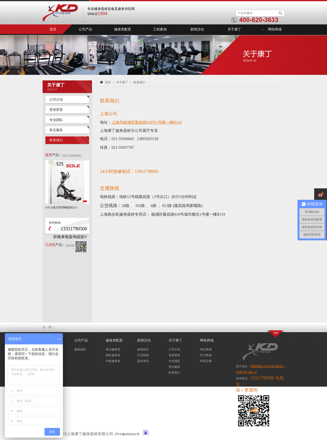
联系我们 (56, 140)
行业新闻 (143, 355)
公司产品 (85, 29)
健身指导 (143, 349)
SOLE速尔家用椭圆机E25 (61, 207)
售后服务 (56, 130)
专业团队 (56, 120)
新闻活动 (197, 29)
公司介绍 (56, 99)
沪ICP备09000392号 (127, 434)
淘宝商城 (206, 349)
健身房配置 (122, 29)
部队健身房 (113, 355)
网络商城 (275, 29)
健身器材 (80, 349)
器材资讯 (143, 361)
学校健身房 (113, 361)
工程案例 (160, 29)
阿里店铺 (206, 361)
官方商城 (206, 355)
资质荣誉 (56, 110)
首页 (53, 29)
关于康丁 (234, 29)
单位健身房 (113, 349)
